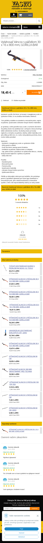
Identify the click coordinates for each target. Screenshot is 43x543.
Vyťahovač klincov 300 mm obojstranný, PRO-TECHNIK (20, 370)
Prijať (21, 529)
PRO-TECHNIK (37, 75)
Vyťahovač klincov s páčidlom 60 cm (23, 396)
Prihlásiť (13, 16)
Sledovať (5, 100)
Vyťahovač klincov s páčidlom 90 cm (23, 357)
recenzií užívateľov (29, 70)
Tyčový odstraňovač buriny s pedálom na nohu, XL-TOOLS (22, 267)
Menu (25, 27)
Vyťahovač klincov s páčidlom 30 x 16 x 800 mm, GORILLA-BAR (24, 293)
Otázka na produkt (18, 100)
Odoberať (34, 508)
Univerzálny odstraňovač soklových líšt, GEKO (20, 332)
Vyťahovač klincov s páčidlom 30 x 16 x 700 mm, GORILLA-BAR (24, 306)
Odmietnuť (21, 537)
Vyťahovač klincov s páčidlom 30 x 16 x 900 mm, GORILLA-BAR (24, 280)
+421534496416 (22, 11)
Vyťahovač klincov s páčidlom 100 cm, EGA (24, 383)
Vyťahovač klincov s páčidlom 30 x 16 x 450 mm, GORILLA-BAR (24, 344)
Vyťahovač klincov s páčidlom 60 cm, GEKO (23, 409)
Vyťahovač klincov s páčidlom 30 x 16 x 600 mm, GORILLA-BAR (24, 319)
